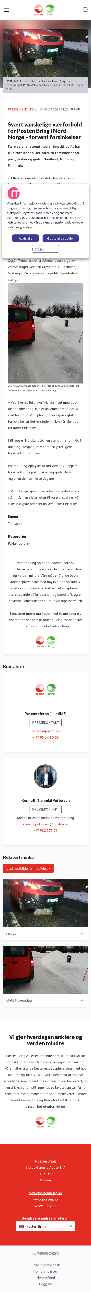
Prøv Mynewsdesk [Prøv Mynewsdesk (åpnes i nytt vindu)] (45, 1265)
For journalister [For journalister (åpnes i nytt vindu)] (45, 1271)
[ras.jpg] (45, 903)
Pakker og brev (19, 543)
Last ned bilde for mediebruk (28, 868)
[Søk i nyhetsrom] (85, 10)
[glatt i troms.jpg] (45, 970)
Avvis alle (25, 238)
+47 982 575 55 (45, 830)
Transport (15, 523)
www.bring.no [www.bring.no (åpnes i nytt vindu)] (45, 1205)
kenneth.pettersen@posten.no (45, 824)
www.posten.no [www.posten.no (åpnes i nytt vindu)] (45, 1199)
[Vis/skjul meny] (6, 10)
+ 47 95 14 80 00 (45, 737)
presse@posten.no (46, 731)
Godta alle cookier (60, 238)
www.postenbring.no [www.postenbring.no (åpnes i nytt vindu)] (45, 1193)
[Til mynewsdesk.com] (45, 1253)
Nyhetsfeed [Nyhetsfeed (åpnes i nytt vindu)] (45, 1277)
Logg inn (45, 1284)
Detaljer (38, 249)
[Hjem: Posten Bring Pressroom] (44, 9)
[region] (45, 221)
